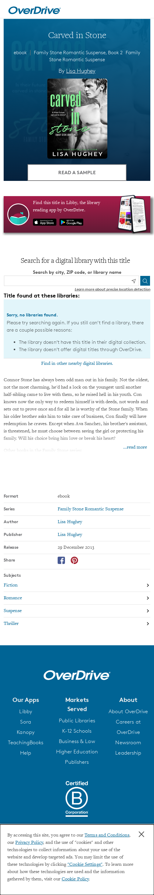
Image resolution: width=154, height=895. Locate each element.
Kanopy (25, 732)
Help (25, 753)
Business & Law (77, 741)
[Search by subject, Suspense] (77, 611)
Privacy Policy (29, 842)
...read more (135, 447)
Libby (25, 711)
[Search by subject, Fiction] (77, 585)
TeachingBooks (25, 742)
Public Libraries (77, 720)
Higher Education (77, 752)
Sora (25, 722)
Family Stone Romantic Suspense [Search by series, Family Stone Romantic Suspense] (91, 509)
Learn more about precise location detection (112, 289)
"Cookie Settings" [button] (84, 864)
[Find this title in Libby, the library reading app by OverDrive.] (77, 214)
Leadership (128, 753)
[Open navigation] (142, 10)
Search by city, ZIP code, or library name (77, 272)
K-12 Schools (76, 731)
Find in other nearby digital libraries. (77, 363)
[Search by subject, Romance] (77, 598)
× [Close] (141, 834)
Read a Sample (77, 172)
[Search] (145, 281)
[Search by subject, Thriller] (77, 624)
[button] (26, 699)
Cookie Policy (75, 879)
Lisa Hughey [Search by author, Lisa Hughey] (80, 70)
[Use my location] (133, 281)
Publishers (77, 762)
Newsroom (128, 742)
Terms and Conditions (106, 835)
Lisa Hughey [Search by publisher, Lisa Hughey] (70, 534)
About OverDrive (128, 711)
